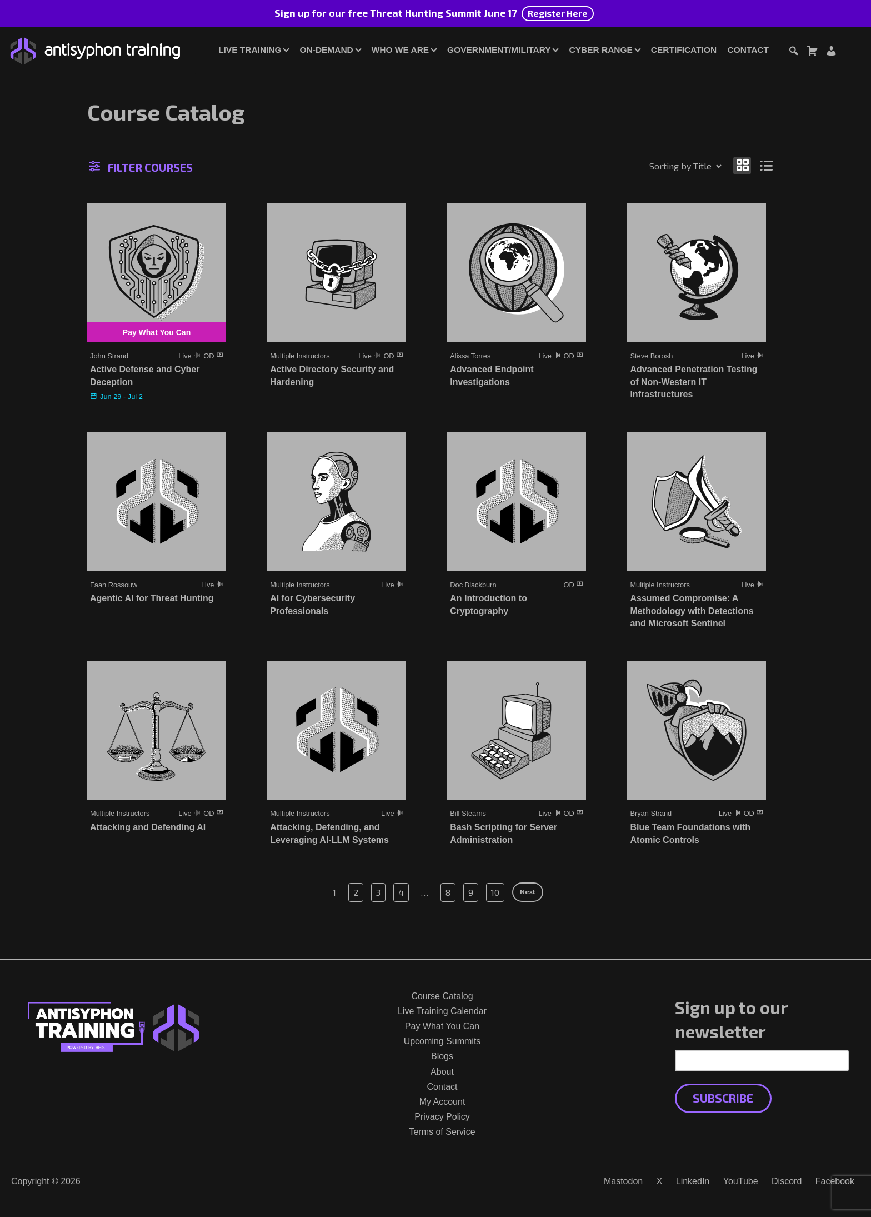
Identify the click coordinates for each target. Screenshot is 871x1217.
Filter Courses (141, 167)
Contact (748, 49)
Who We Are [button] (400, 49)
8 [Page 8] (447, 892)
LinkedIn (693, 1181)
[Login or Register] (831, 52)
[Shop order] (661, 166)
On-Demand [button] (326, 49)
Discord (787, 1181)
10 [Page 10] (495, 892)
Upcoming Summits (442, 1041)
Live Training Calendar (442, 1011)
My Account (442, 1101)
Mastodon (623, 1181)
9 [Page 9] (470, 892)
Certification (684, 49)
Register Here (558, 13)
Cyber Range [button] (601, 49)
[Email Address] (762, 1060)
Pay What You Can (442, 1026)
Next (527, 891)
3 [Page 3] (378, 892)
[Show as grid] (742, 165)
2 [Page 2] (355, 892)
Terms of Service (442, 1131)
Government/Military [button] (498, 49)
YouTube (740, 1181)
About (442, 1071)
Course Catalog (442, 996)
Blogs (442, 1056)
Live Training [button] (249, 49)
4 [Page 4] (401, 892)
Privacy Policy (442, 1116)
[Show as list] (767, 165)
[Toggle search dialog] (793, 52)
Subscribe (723, 1098)
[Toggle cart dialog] (812, 52)
